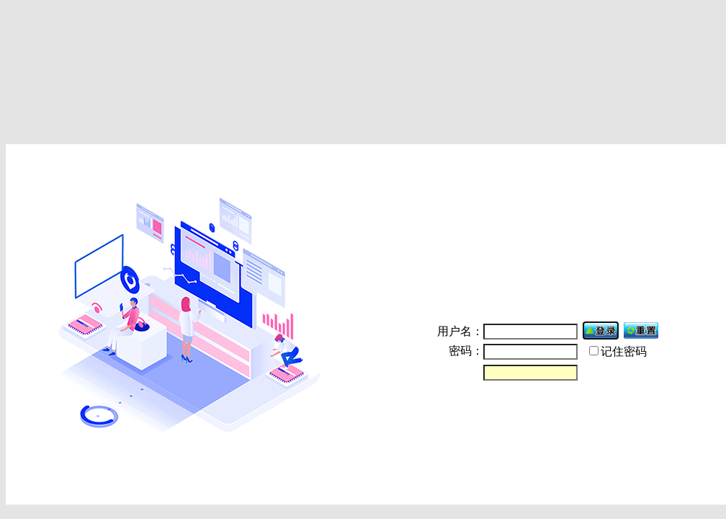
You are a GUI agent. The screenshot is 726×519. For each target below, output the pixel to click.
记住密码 (624, 351)
